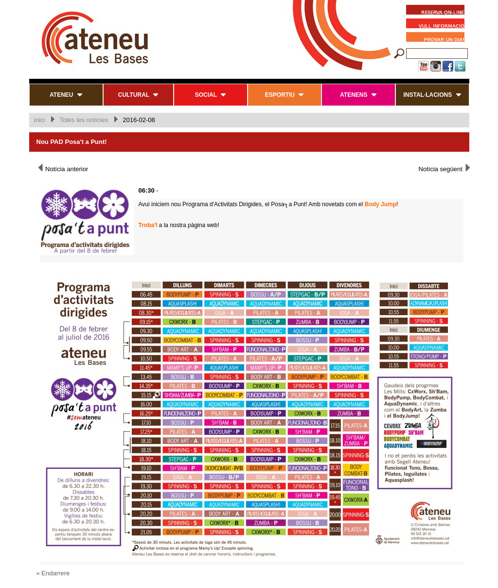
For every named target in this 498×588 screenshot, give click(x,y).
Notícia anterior (62, 168)
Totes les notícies (83, 120)
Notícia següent (445, 168)
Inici (39, 120)
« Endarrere (53, 573)
